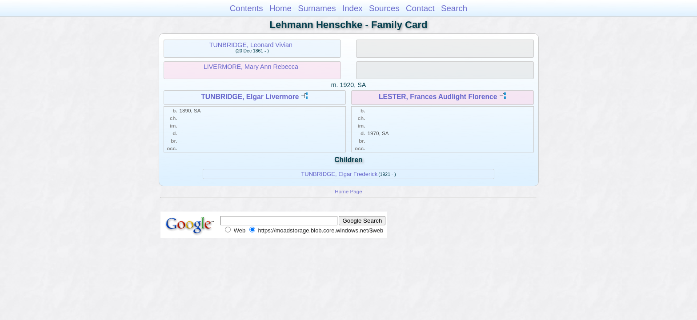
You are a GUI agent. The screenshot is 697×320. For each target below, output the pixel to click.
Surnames (317, 8)
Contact (420, 8)
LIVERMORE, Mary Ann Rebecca (251, 66)
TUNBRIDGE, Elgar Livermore (250, 96)
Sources (384, 8)
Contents (246, 8)
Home (280, 8)
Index (352, 8)
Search (454, 8)
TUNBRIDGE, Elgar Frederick (339, 174)
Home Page (348, 191)
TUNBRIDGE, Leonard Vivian (250, 44)
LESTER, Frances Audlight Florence (438, 96)
